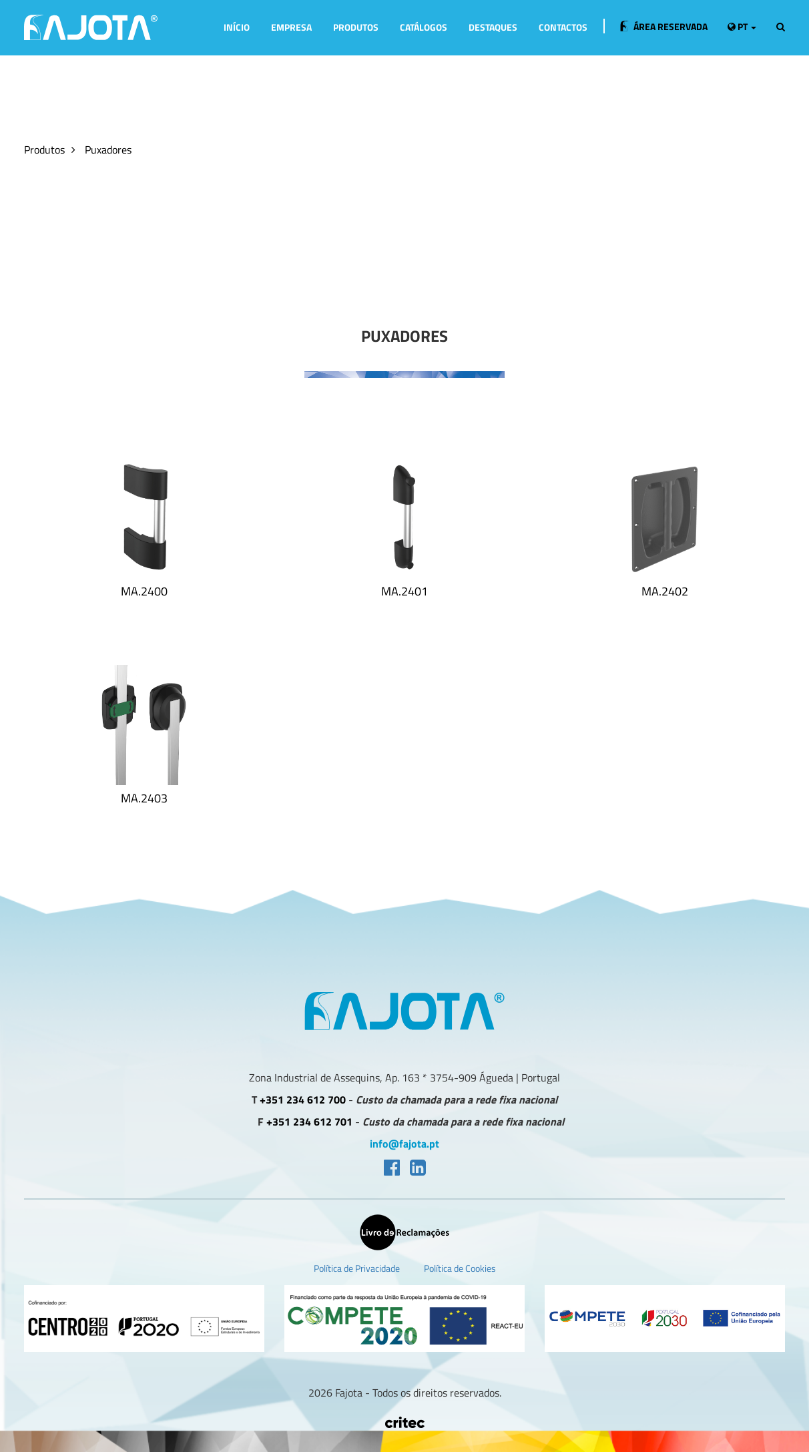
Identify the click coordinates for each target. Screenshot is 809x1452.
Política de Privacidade (357, 1268)
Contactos (563, 27)
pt (742, 26)
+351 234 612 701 (309, 1122)
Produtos (355, 27)
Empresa (291, 27)
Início (237, 27)
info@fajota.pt (404, 1144)
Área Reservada (664, 26)
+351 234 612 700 (303, 1100)
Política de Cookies (460, 1268)
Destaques (493, 27)
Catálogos (423, 27)
